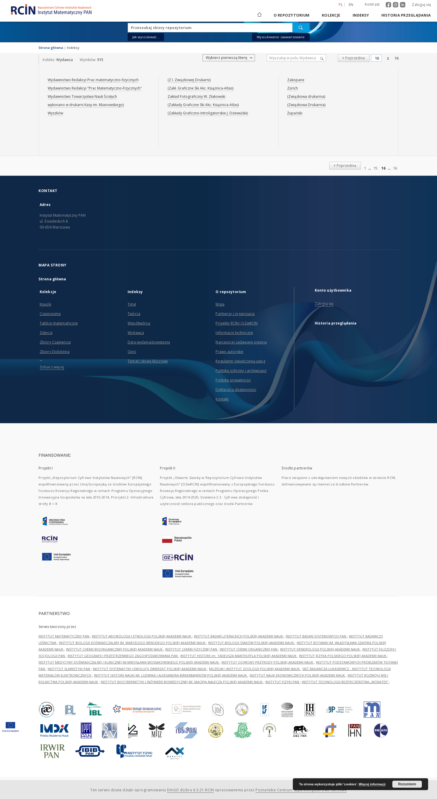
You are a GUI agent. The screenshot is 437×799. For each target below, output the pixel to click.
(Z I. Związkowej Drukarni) (189, 79)
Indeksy (361, 15)
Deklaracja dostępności (236, 389)
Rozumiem (407, 784)
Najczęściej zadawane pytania (241, 342)
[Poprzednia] (353, 58)
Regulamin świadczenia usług (240, 361)
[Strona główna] (259, 15)
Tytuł (132, 304)
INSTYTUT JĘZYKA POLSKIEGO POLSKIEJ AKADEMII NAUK (343, 655)
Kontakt (222, 399)
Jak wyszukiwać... (146, 37)
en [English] (351, 5)
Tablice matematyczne (59, 323)
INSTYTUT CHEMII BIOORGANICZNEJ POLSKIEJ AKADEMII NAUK (114, 649)
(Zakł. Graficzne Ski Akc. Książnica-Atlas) (200, 88)
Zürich (292, 88)
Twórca (134, 313)
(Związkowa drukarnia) (306, 96)
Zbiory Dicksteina (55, 351)
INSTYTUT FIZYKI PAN (282, 682)
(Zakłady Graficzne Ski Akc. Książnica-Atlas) (203, 104)
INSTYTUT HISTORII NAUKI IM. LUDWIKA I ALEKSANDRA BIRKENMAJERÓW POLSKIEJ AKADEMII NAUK (171, 675)
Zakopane (295, 79)
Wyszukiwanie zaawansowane (281, 37)
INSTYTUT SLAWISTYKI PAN (69, 669)
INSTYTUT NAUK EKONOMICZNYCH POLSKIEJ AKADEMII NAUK (298, 675)
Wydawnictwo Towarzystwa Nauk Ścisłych (82, 96)
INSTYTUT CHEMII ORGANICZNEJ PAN (249, 649)
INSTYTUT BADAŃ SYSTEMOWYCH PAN (316, 636)
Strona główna (50, 47)
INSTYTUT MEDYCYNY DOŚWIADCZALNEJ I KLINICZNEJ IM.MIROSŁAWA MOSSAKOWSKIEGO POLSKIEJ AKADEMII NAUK (129, 662)
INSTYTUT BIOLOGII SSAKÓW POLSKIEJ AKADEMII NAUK (251, 642)
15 (375, 168)
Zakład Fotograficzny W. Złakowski (196, 96)
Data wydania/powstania (149, 342)
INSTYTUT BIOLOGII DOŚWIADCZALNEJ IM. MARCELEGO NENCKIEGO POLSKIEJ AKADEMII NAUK (132, 642)
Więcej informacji (372, 784)
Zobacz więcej (52, 367)
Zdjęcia (46, 332)
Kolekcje (331, 15)
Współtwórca (139, 323)
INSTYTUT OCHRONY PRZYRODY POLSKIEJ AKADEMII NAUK (267, 662)
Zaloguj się (421, 4)
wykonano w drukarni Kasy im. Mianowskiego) (86, 104)
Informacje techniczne (234, 332)
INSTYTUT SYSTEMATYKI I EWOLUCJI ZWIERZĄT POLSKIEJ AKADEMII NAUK (150, 669)
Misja (220, 304)
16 (396, 58)
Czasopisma (50, 313)
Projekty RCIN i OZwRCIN (237, 323)
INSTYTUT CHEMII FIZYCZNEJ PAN (191, 649)
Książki (45, 304)
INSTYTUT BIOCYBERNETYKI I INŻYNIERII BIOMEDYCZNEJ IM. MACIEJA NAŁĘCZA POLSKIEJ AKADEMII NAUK (182, 682)
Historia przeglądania (406, 15)
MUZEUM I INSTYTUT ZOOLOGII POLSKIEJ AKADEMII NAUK (255, 669)
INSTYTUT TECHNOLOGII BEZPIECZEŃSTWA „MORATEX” (345, 682)
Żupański (294, 113)
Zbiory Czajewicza (55, 342)
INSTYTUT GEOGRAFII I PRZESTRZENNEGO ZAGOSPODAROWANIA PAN (123, 655)
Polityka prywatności (233, 380)
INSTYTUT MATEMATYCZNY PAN (64, 636)
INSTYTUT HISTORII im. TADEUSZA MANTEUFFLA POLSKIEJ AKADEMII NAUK (238, 655)
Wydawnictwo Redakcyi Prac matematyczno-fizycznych (93, 79)
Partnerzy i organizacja (235, 313)
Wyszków (55, 113)
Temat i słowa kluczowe (148, 361)
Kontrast (372, 4)
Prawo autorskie (229, 351)
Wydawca (136, 332)
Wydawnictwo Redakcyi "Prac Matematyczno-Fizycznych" (95, 88)
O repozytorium (292, 15)
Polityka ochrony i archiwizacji (241, 370)
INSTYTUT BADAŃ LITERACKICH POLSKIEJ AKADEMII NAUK (239, 636)
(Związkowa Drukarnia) (306, 104)
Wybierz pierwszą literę (229, 57)
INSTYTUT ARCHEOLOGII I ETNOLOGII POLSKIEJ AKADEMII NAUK (142, 636)
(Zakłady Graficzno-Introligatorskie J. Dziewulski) (208, 113)
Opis (132, 351)
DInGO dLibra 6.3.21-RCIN (190, 789)
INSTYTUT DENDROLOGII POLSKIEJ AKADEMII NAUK (320, 649)
